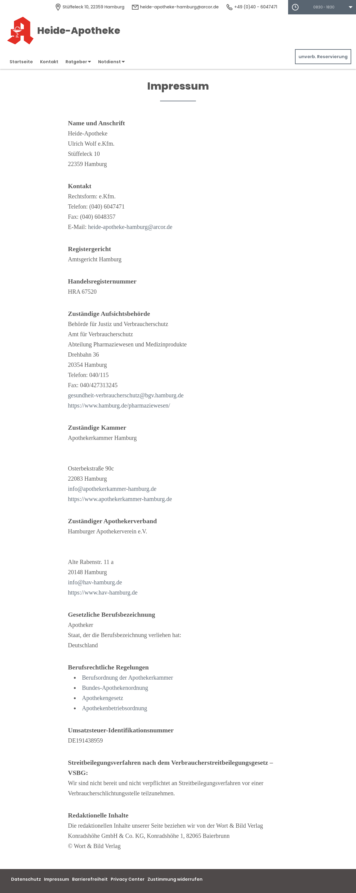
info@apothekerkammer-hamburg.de (112, 488)
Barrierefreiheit (90, 879)
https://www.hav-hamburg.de (103, 592)
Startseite (21, 62)
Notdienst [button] (111, 62)
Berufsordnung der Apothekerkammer (127, 677)
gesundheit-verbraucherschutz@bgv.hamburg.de (126, 395)
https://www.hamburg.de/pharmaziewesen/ (119, 405)
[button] (322, 7)
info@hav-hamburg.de (95, 582)
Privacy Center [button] (127, 879)
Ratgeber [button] (78, 62)
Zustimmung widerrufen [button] (175, 879)
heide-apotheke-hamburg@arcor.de (130, 227)
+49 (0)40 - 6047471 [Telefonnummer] (251, 7)
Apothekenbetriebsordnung (114, 708)
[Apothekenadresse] (89, 7)
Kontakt (49, 62)
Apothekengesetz (102, 698)
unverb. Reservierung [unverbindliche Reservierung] (323, 57)
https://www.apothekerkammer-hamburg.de (120, 499)
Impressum (56, 879)
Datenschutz (26, 879)
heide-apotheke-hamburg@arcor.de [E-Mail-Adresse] (175, 7)
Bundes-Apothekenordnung (115, 687)
